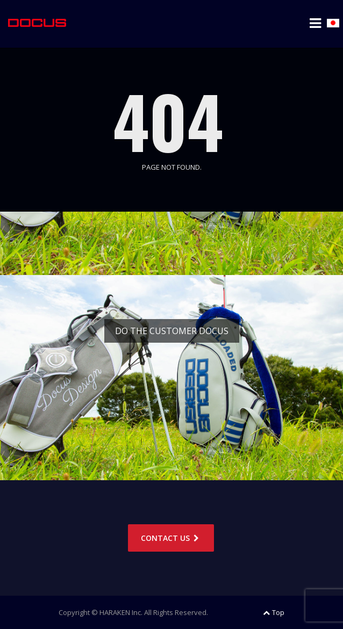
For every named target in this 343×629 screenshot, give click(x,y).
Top (273, 612)
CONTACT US (171, 538)
